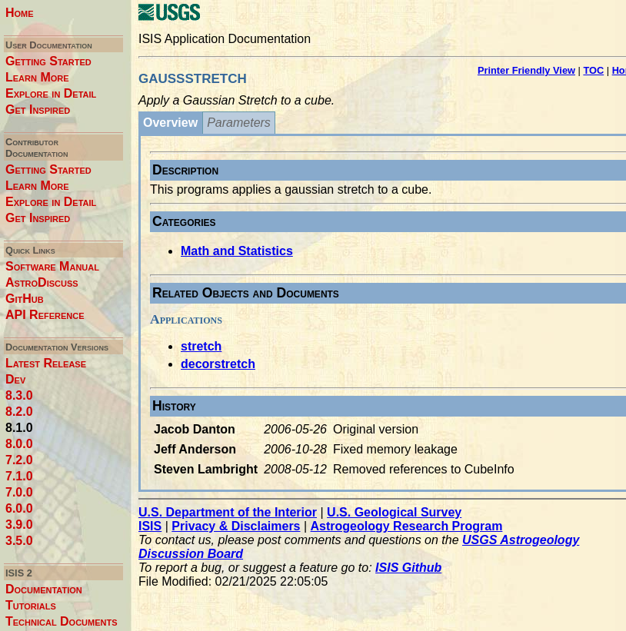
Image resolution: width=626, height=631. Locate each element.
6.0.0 (19, 508)
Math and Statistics (237, 250)
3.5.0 (19, 540)
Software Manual (52, 266)
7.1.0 (19, 476)
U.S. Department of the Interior (227, 512)
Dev (15, 379)
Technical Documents (61, 621)
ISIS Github (408, 567)
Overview (170, 122)
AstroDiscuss (41, 282)
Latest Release (45, 363)
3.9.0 (19, 524)
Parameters (239, 122)
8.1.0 (19, 427)
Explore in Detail (50, 93)
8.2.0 (19, 411)
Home (19, 12)
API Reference (45, 314)
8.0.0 (19, 443)
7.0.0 (19, 492)
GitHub (24, 298)
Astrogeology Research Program (407, 526)
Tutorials (30, 605)
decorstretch (218, 363)
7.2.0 (19, 460)
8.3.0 (19, 395)
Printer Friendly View (526, 70)
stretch (201, 346)
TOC (593, 70)
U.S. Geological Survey (394, 512)
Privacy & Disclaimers (235, 526)
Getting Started (48, 61)
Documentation (43, 589)
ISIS (149, 526)
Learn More (37, 77)
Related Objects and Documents (245, 293)
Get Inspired (37, 109)
